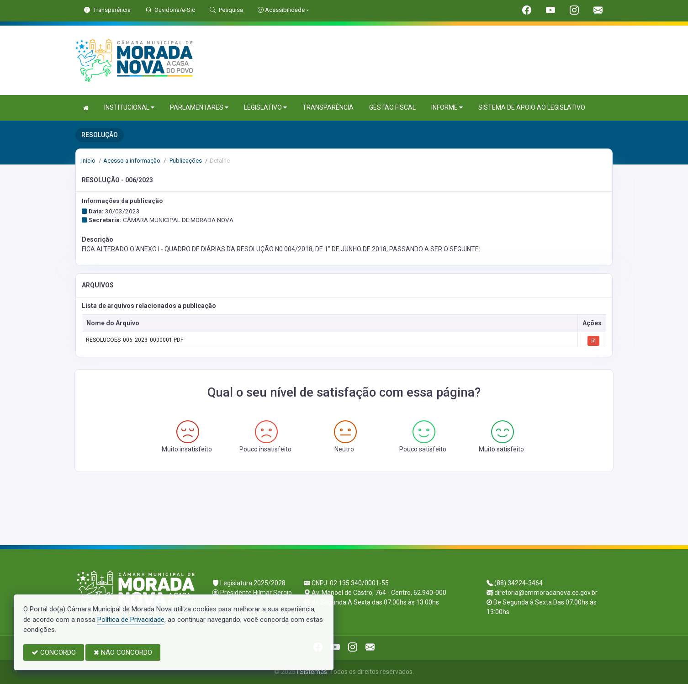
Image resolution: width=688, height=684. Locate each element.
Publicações (185, 160)
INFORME (447, 107)
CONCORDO (54, 652)
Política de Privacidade (130, 619)
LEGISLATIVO (265, 107)
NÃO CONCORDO (123, 652)
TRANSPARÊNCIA (328, 107)
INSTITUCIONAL (129, 107)
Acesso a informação (131, 160)
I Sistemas (312, 671)
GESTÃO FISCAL (392, 107)
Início (88, 160)
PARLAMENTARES (199, 107)
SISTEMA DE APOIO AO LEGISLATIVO (531, 107)
